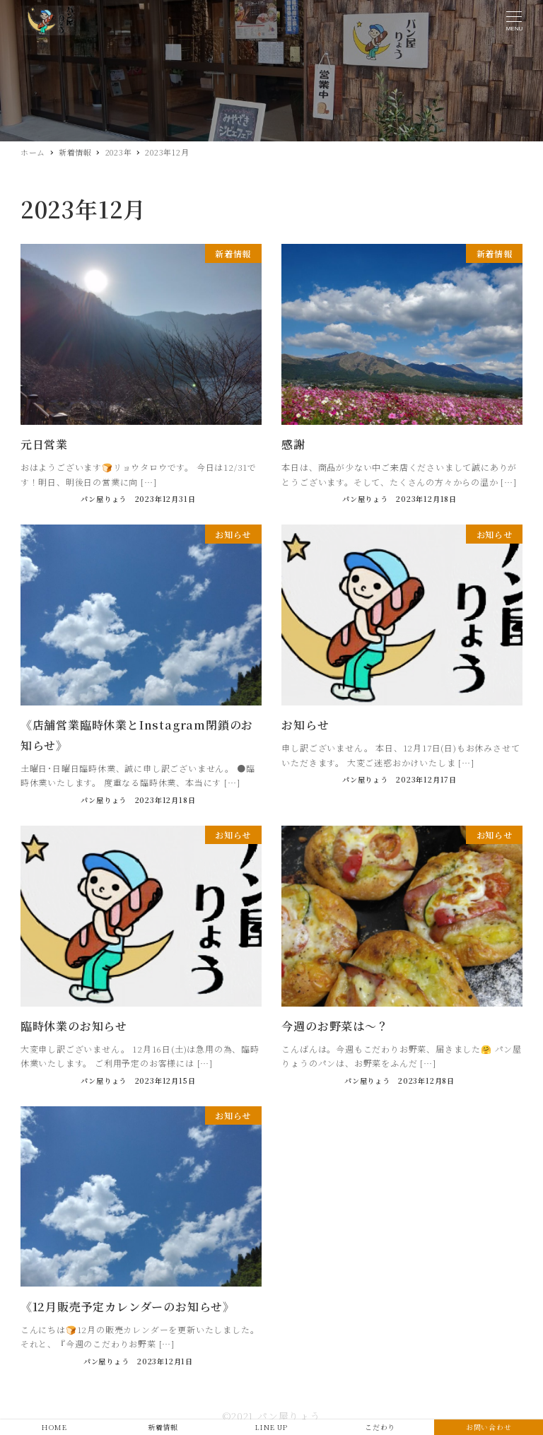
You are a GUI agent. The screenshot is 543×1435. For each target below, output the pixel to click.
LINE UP (271, 1427)
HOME (54, 1427)
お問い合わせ (489, 1427)
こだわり (380, 1427)
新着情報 (163, 1427)
